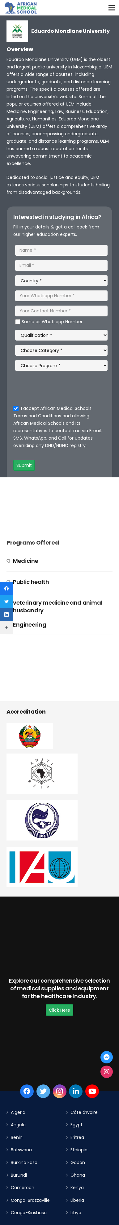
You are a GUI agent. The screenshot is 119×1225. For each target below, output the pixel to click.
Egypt (76, 1125)
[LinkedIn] (76, 1091)
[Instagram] (59, 1091)
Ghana (77, 1175)
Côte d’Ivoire (84, 1112)
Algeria (18, 1112)
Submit (24, 465)
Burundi (19, 1175)
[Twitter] (43, 1091)
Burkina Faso (24, 1162)
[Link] (20, 8)
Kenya (77, 1187)
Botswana (21, 1150)
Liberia (77, 1200)
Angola (18, 1125)
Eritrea (77, 1137)
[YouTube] (92, 1091)
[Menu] (111, 7)
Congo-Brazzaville (30, 1200)
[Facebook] (27, 1091)
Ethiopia (78, 1150)
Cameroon (22, 1187)
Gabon (77, 1162)
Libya (75, 1213)
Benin (17, 1137)
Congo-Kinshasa (29, 1213)
